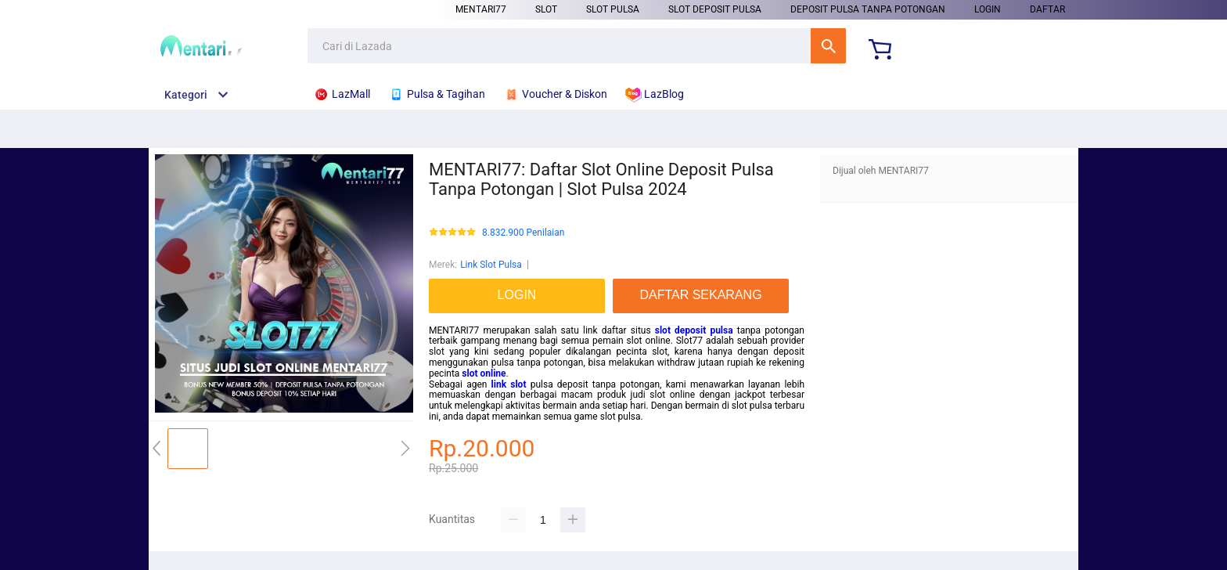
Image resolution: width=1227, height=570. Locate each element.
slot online (484, 373)
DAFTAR (1047, 9)
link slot (509, 384)
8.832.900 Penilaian (523, 233)
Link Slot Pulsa (491, 264)
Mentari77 (480, 9)
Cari (828, 45)
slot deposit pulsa (694, 330)
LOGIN (987, 9)
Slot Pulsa (612, 9)
